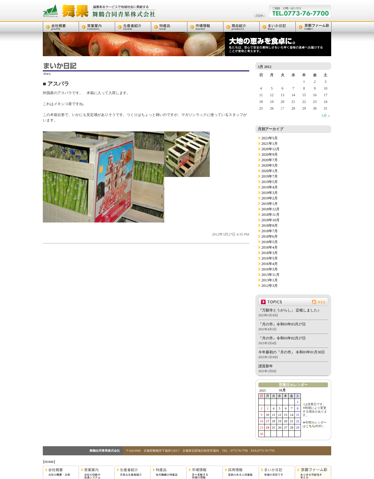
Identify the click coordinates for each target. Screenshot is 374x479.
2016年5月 (269, 258)
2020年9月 (269, 154)
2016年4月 (269, 264)
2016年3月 (269, 269)
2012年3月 (269, 286)
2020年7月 (269, 160)
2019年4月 (269, 187)
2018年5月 (269, 242)
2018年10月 (270, 220)
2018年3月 (269, 253)
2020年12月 (270, 149)
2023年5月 (269, 138)
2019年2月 (269, 198)
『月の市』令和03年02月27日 (282, 338)
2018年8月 (269, 225)
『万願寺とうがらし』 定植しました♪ (288, 310)
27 (282, 108)
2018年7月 (269, 231)
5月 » (325, 116)
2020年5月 (269, 165)
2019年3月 (269, 193)
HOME (49, 462)
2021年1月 (269, 143)
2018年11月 (270, 214)
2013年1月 (269, 280)
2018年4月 (269, 247)
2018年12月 (270, 209)
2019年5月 (269, 182)
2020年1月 (269, 171)
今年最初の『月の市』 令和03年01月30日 (291, 352)
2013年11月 (270, 275)
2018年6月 (269, 236)
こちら (310, 426)
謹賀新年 (265, 366)
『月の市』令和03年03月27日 (282, 324)
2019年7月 (269, 176)
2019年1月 (269, 204)
